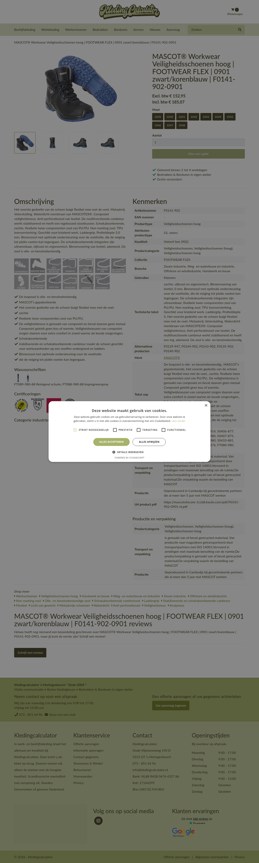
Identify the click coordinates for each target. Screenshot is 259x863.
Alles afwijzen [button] (149, 442)
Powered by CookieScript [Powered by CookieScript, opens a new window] (129, 457)
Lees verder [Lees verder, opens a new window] (179, 421)
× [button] (205, 405)
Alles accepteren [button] (111, 442)
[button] (129, 452)
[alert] (129, 431)
